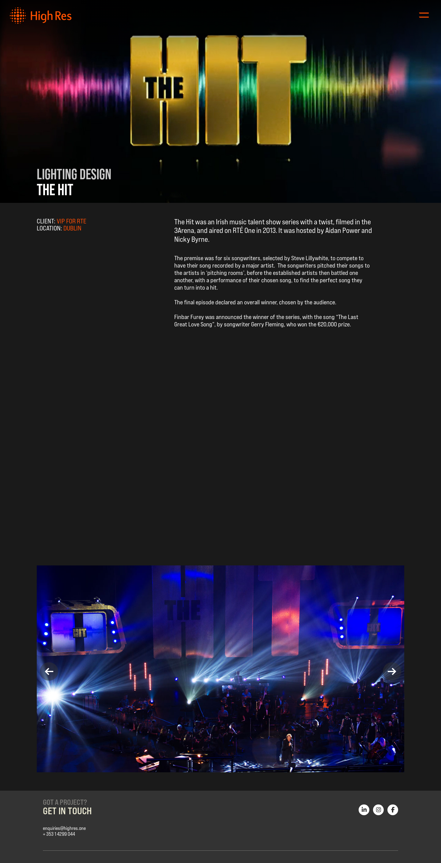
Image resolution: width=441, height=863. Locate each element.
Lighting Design (74, 174)
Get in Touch (67, 810)
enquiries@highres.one (64, 828)
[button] (49, 671)
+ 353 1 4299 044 (59, 834)
